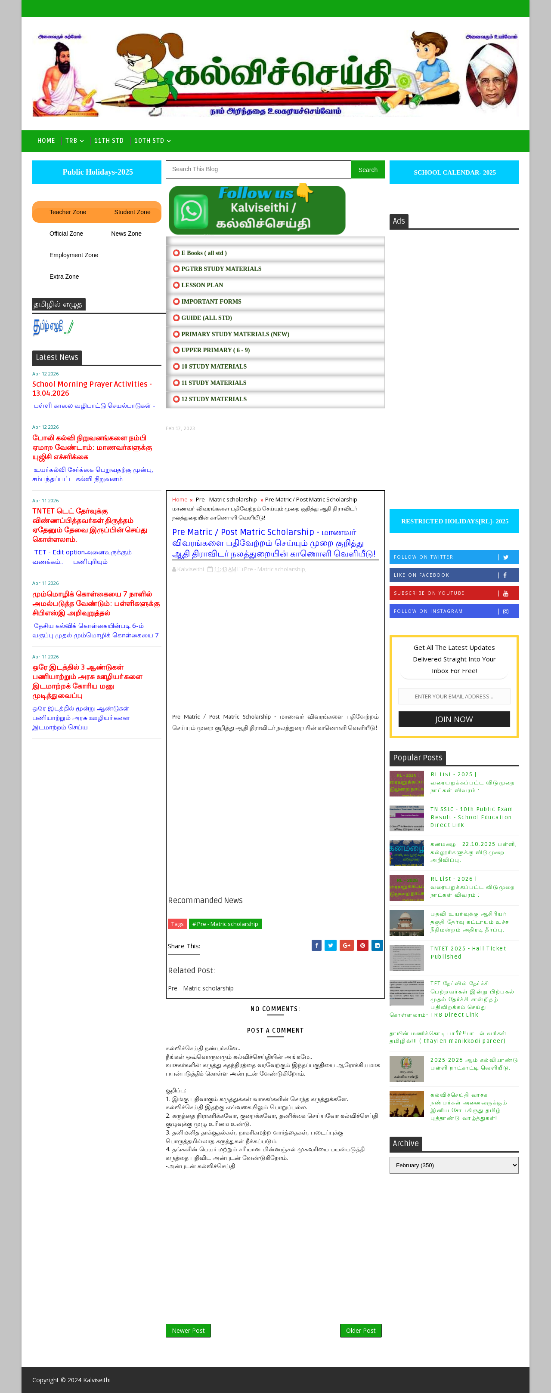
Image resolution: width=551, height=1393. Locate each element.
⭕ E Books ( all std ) (200, 253)
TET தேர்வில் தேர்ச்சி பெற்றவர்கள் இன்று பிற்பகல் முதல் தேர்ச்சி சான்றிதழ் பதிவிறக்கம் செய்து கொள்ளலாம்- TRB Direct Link (452, 999)
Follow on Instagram (456, 611)
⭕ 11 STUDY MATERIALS (209, 383)
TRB (71, 141)
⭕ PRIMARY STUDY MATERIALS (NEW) (231, 334)
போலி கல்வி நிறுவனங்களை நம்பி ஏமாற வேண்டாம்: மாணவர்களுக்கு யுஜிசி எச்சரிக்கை (92, 447)
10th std (149, 141)
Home (46, 141)
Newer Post (188, 1330)
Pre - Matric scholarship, (275, 569)
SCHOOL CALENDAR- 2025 (454, 172)
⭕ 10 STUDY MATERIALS (210, 366)
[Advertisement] (275, 461)
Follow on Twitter (456, 557)
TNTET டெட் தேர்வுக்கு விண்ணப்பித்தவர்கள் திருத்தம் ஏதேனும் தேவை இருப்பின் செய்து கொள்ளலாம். (89, 525)
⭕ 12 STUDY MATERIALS (210, 399)
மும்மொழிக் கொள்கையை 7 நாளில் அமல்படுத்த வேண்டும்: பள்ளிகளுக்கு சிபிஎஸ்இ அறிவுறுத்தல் (96, 604)
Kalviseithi (97, 1380)
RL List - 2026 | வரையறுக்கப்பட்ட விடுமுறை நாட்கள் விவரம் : (472, 887)
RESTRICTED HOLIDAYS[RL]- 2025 (453, 521)
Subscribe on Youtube (456, 593)
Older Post (361, 1330)
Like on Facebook (456, 575)
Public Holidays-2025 (97, 172)
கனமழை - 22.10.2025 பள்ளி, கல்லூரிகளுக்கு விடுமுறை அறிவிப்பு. (473, 852)
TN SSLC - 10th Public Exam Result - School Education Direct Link (471, 817)
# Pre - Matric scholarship (225, 924)
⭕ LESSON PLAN (198, 285)
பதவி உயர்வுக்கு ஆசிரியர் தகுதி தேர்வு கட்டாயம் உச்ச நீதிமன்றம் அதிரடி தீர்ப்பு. (469, 921)
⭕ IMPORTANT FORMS (207, 301)
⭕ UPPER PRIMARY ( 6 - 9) (211, 350)
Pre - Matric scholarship (226, 499)
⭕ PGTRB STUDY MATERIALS (217, 269)
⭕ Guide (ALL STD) (202, 318)
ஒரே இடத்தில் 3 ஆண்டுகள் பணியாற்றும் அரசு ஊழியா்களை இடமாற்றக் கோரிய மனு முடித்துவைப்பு (87, 681)
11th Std (109, 141)
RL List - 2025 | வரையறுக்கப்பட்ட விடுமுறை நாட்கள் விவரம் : (472, 782)
